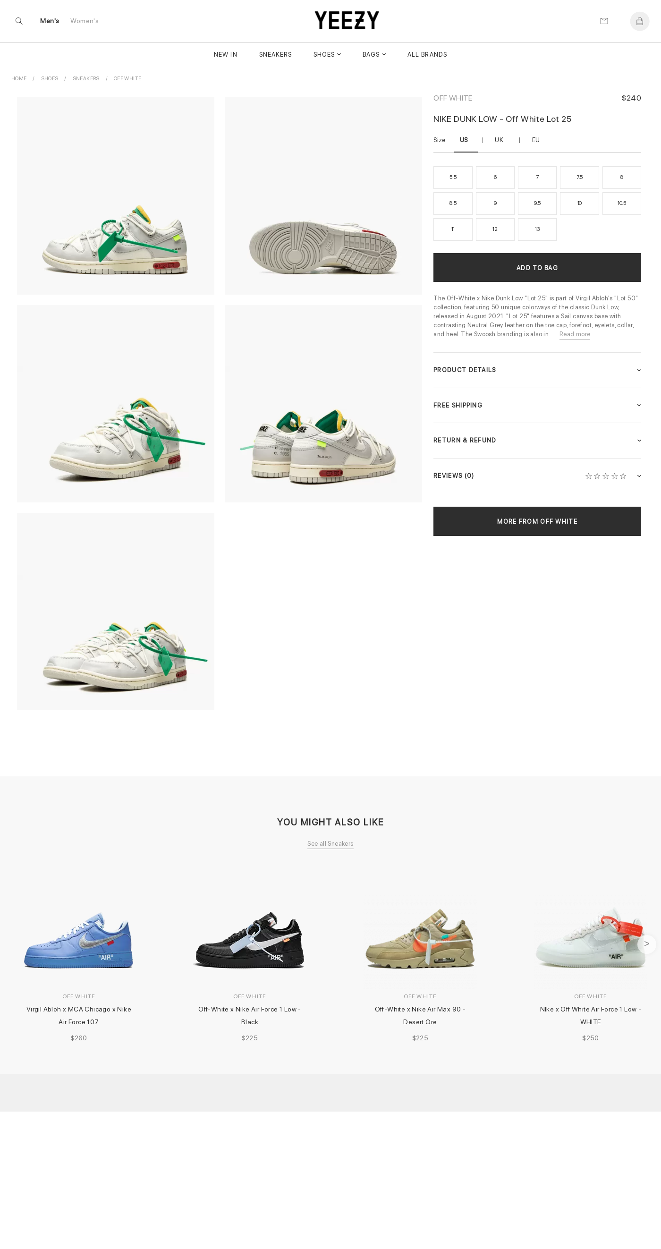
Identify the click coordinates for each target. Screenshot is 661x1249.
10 (579, 203)
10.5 (622, 203)
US (464, 140)
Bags (371, 55)
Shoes (324, 55)
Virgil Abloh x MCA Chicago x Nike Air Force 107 (79, 1015)
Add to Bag (537, 268)
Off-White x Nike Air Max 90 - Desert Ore (421, 1015)
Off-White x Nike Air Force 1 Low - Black (250, 1015)
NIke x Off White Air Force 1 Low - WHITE (591, 1015)
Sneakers (275, 55)
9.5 (537, 203)
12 (495, 229)
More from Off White (537, 521)
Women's (85, 21)
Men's (50, 21)
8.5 (452, 203)
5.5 (452, 177)
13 (537, 229)
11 (453, 229)
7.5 (579, 177)
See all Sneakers (330, 843)
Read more (575, 334)
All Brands (427, 55)
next (646, 944)
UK (499, 140)
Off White (453, 97)
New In (225, 55)
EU (536, 140)
